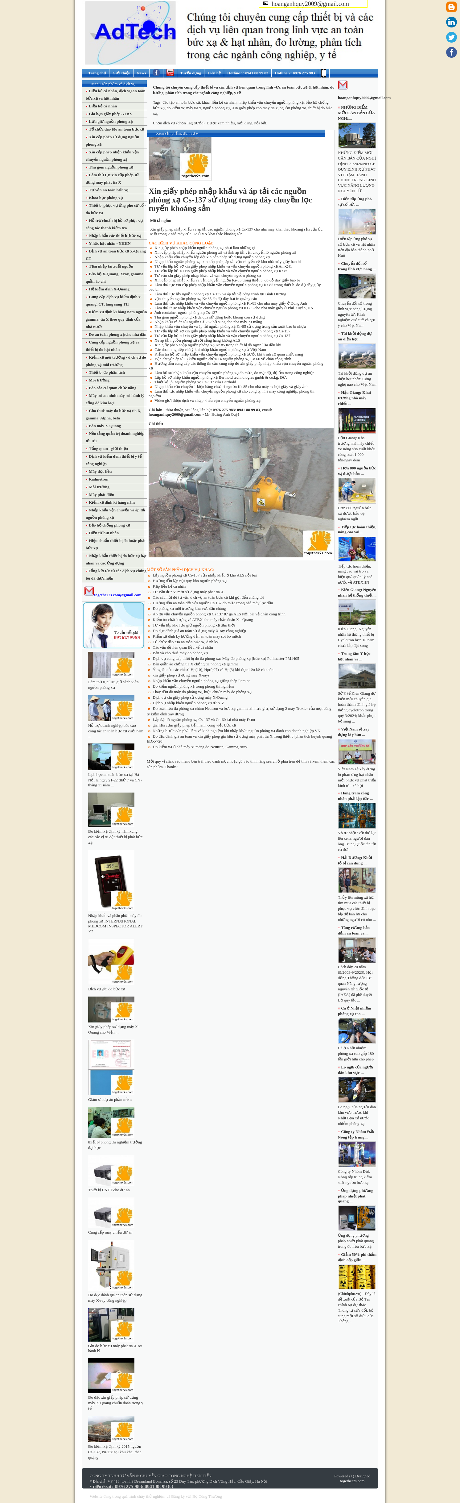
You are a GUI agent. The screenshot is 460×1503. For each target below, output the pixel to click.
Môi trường (98, 380)
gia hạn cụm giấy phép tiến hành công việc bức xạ (194, 725)
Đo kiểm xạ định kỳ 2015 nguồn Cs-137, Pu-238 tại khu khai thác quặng (114, 1452)
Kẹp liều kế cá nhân (169, 586)
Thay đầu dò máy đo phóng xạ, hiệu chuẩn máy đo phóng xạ (202, 691)
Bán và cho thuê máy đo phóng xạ (180, 653)
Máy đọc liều (100, 471)
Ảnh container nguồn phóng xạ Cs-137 (185, 312)
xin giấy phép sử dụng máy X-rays (181, 675)
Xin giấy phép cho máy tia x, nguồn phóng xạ (269, 108)
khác (206, 102)
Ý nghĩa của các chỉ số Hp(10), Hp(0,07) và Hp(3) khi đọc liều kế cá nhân (213, 669)
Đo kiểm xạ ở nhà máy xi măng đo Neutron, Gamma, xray (200, 746)
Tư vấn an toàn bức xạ (108, 190)
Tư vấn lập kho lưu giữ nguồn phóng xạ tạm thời (194, 625)
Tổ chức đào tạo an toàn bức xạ (116, 129)
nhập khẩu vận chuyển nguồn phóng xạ (271, 102)
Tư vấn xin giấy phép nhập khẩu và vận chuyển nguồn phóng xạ (207, 275)
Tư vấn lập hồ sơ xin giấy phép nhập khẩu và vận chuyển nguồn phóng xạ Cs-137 (222, 331)
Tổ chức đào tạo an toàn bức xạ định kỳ (185, 641)
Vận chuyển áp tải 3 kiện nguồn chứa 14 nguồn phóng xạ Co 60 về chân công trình (222, 358)
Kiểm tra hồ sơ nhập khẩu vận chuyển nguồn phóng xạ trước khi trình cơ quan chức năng (228, 354)
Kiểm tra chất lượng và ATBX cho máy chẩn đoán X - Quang (203, 619)
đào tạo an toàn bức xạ (181, 102)
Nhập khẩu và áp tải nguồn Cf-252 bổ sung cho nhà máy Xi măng (208, 321)
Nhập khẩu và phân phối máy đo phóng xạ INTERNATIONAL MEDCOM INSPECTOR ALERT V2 (115, 923)
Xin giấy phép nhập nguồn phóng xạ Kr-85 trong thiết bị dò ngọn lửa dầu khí (217, 345)
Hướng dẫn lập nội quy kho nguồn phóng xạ (190, 580)
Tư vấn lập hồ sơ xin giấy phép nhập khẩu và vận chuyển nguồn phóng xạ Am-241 (223, 266)
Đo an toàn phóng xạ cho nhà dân (117, 334)
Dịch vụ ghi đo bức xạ (106, 989)
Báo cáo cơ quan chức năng (112, 387)
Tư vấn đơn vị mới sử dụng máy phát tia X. (189, 591)
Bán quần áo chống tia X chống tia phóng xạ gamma (195, 664)
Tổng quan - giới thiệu (108, 448)
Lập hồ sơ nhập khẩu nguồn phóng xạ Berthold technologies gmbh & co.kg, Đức (220, 377)
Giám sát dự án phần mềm (110, 1099)
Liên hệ (214, 73)
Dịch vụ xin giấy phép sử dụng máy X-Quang (190, 697)
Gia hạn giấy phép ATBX (110, 113)
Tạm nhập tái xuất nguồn (110, 266)
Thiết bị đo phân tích (106, 372)
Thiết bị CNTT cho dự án (109, 1190)
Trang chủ (97, 73)
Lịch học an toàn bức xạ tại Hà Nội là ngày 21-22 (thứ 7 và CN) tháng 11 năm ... (115, 779)
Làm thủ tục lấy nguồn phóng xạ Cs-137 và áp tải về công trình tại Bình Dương (220, 294)
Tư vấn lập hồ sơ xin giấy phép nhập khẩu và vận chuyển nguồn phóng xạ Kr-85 (221, 271)
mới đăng (244, 123)
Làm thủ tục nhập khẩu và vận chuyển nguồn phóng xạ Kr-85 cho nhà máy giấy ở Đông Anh (230, 303)
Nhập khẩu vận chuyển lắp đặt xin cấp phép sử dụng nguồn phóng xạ (212, 257)
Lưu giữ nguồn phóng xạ (110, 121)
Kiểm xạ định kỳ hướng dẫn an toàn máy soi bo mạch (197, 636)
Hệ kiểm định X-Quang (108, 289)
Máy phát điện (101, 494)
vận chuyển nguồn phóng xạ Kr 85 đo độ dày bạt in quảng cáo (205, 298)
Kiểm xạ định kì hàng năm (111, 502)
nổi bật (260, 123)
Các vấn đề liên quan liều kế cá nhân (183, 647)
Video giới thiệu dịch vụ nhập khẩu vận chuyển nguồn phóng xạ (207, 400)
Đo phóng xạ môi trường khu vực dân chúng (189, 608)
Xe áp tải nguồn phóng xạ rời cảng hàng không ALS (197, 340)
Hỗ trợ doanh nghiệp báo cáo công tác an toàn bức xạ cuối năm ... (115, 730)
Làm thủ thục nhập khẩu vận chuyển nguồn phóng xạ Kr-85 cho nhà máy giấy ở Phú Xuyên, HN (233, 308)
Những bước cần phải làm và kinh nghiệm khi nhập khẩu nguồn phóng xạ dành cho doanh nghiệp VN (236, 730)
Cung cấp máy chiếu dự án (110, 1232)
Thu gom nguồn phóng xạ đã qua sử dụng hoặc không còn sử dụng (209, 317)
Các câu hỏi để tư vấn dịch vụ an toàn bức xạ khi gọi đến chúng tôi (208, 597)
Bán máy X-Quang (104, 425)
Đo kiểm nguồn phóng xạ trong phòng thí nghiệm (193, 686)
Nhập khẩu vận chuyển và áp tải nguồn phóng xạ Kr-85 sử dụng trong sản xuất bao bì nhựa (230, 326)
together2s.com (352, 1481)
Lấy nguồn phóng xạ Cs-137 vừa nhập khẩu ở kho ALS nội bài (205, 575)
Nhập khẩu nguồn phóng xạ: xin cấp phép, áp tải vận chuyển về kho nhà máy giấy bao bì (227, 261)
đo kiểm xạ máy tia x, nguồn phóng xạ (198, 108)
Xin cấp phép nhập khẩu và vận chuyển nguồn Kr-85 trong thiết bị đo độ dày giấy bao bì (227, 280)
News (141, 73)
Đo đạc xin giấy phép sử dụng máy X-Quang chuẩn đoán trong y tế (115, 1403)
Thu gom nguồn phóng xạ (110, 167)
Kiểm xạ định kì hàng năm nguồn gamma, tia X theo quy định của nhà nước (116, 319)
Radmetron (98, 479)
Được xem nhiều (221, 123)
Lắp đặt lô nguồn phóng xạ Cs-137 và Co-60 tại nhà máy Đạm (204, 719)
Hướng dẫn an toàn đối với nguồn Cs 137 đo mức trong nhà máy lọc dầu (213, 603)
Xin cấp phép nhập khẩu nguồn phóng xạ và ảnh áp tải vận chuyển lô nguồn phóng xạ (225, 252)
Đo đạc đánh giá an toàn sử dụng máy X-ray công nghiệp (199, 630)
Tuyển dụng (190, 73)
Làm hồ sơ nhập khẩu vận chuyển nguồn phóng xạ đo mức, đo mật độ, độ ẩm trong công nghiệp (234, 372)
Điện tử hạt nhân (103, 533)
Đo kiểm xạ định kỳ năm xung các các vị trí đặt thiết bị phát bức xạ (115, 837)
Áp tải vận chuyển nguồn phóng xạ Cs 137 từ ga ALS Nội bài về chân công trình (219, 614)
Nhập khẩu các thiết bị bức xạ (114, 235)
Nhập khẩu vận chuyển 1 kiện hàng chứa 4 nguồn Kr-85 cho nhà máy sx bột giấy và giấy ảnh (231, 386)
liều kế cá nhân (224, 102)
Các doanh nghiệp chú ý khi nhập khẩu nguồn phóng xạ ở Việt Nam (210, 349)
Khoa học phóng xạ (105, 197)
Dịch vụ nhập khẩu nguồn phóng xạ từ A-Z (188, 703)
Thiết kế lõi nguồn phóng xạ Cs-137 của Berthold (195, 382)
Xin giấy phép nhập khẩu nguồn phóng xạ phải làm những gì (204, 247)
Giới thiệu (121, 73)
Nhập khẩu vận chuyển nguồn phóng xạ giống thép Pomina (201, 680)
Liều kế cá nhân (102, 106)
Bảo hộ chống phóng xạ (109, 525)
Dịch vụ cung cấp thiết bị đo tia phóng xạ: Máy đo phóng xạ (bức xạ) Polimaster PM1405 (226, 658)
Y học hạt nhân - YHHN (109, 243)
